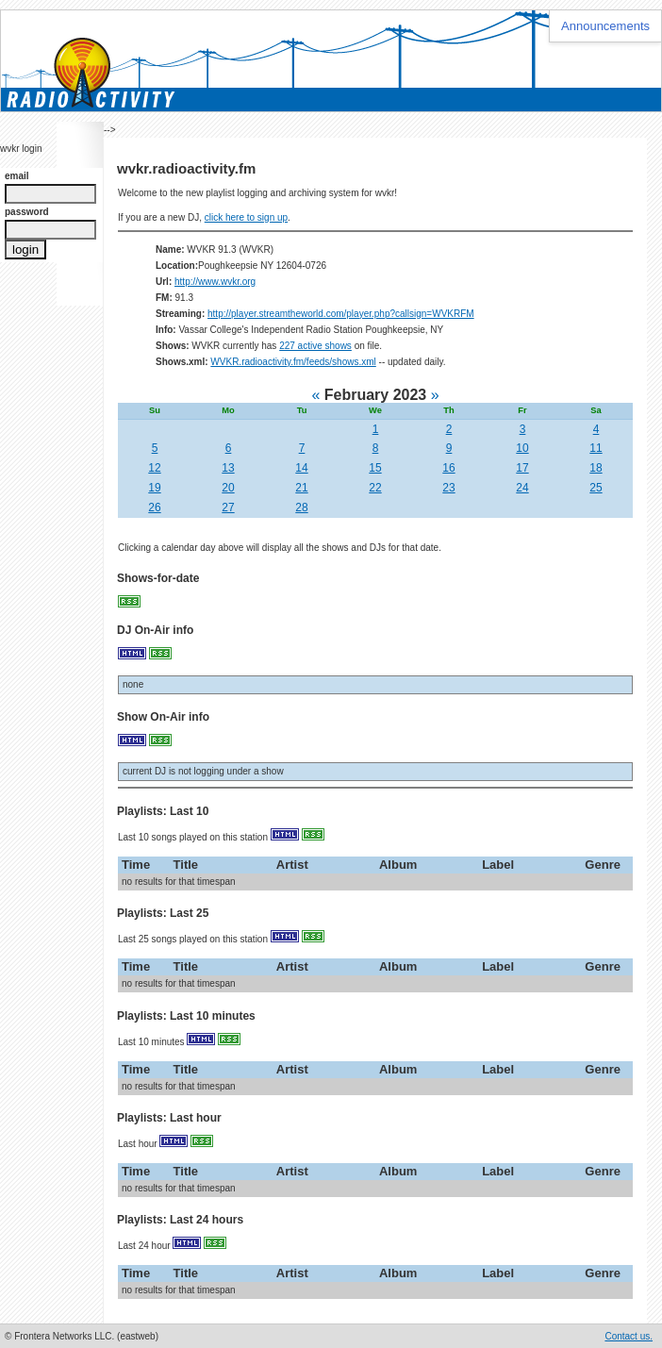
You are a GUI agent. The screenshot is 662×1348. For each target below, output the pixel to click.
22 (375, 487)
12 (154, 467)
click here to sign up (246, 217)
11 (595, 448)
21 (301, 487)
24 (522, 487)
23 (448, 487)
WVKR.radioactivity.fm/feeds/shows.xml (292, 362)
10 (522, 448)
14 (301, 467)
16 (448, 467)
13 (228, 467)
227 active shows (315, 346)
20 (228, 487)
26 (154, 507)
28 (301, 507)
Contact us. (628, 1336)
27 (228, 507)
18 (595, 467)
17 (522, 467)
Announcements (605, 26)
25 (595, 487)
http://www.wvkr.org (215, 281)
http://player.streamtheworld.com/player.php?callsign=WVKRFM (340, 313)
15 (375, 467)
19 (154, 487)
